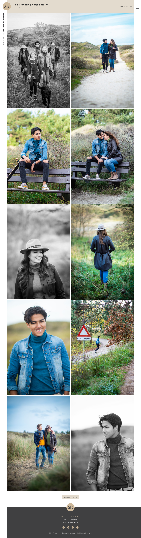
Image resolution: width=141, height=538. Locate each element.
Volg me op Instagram (63, 527)
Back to (126, 6)
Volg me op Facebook (73, 527)
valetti (78, 533)
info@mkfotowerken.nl (70, 522)
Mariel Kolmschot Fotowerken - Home (3, 29)
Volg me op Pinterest (77, 527)
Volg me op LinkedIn (68, 527)
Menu (137, 7)
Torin (90, 533)
